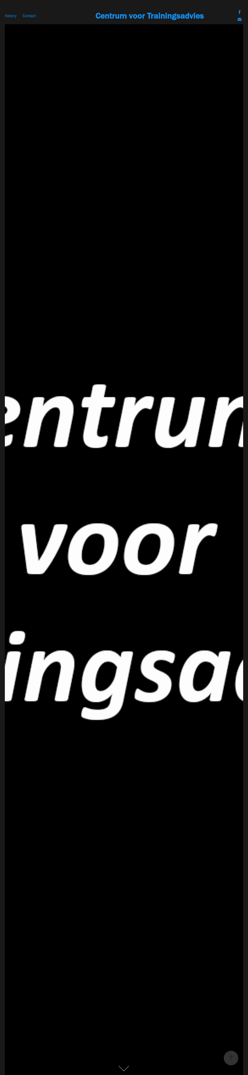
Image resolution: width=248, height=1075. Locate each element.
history (10, 15)
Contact (29, 15)
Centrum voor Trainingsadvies (149, 16)
